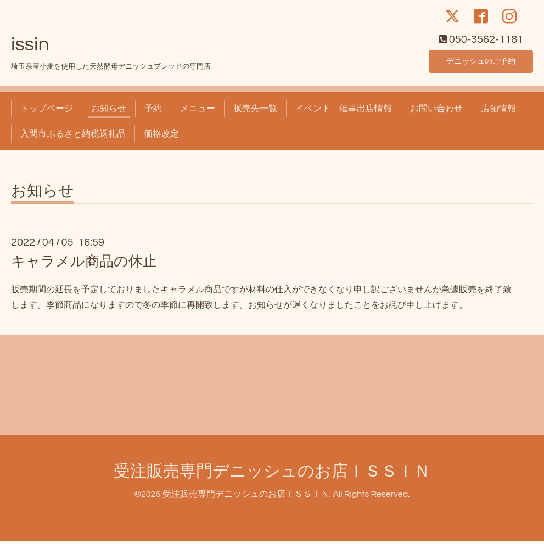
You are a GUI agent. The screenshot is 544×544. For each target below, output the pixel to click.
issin (30, 47)
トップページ (46, 111)
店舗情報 (498, 111)
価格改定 (161, 137)
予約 (153, 111)
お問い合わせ (436, 111)
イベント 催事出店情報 (343, 111)
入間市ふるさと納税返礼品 (73, 137)
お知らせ (108, 111)
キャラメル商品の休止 (84, 265)
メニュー (197, 111)
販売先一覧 (255, 111)
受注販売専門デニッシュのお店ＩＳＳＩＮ (272, 475)
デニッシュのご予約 (480, 63)
